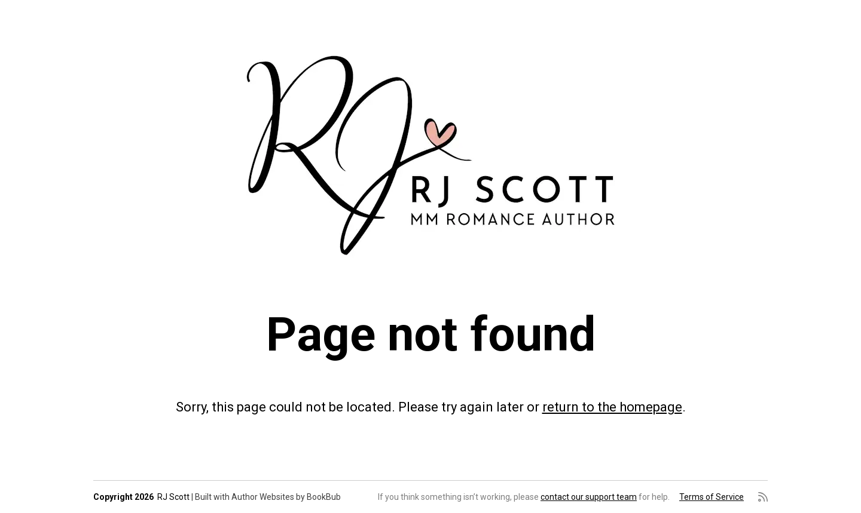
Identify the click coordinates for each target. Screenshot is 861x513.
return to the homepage (612, 407)
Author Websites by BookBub (286, 497)
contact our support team (589, 497)
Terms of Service (711, 497)
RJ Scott (173, 497)
